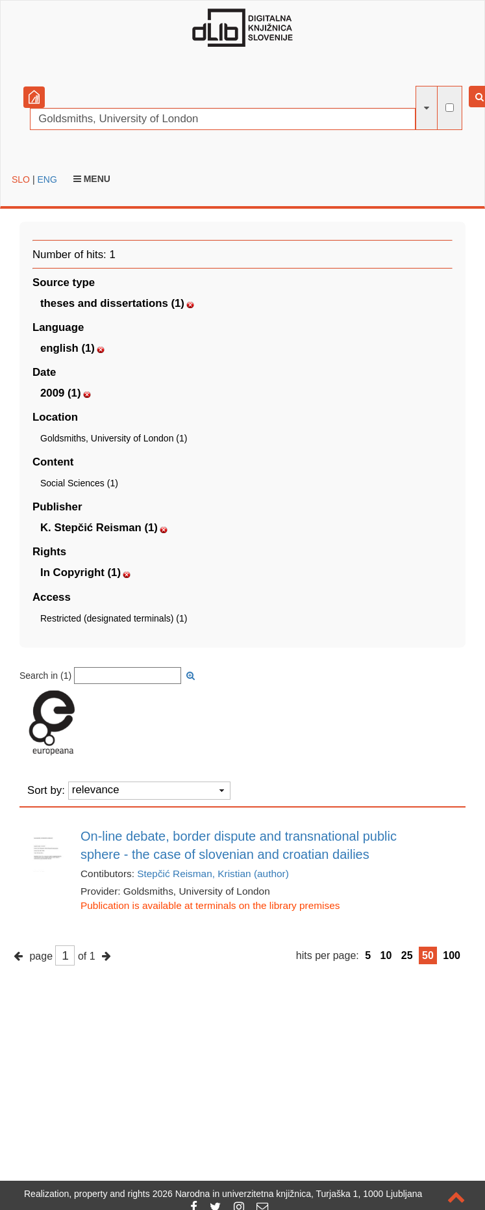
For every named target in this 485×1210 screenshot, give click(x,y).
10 (386, 955)
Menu (91, 179)
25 (407, 955)
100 (451, 955)
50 (428, 955)
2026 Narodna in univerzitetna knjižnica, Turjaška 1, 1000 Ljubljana (288, 1194)
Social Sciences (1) (79, 483)
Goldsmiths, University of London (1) (113, 438)
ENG (46, 179)
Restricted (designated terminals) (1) (113, 618)
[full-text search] (449, 107)
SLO (21, 179)
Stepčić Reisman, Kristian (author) (213, 873)
